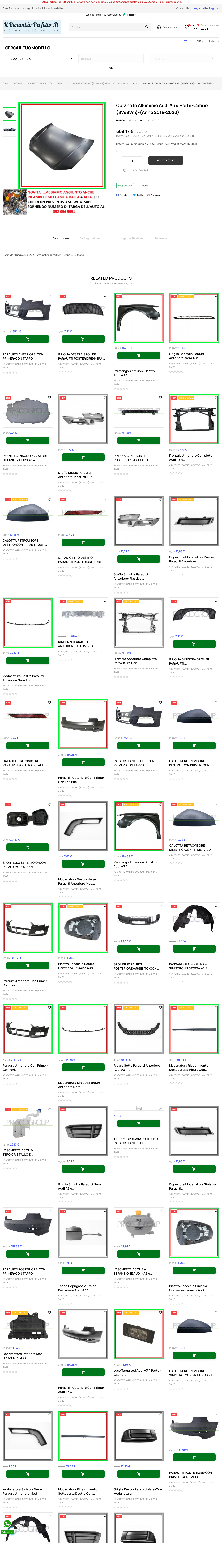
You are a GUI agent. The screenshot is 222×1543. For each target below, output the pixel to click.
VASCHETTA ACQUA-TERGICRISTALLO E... (18, 1152)
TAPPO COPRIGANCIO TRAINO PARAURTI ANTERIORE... (136, 1141)
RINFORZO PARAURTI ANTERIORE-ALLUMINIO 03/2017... (75, 644)
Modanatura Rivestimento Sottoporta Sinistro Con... (188, 1067)
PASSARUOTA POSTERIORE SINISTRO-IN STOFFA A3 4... (189, 966)
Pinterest (155, 195)
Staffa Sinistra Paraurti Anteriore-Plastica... (131, 576)
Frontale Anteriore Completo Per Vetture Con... (135, 661)
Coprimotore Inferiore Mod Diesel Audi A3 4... (23, 1356)
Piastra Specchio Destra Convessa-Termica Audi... (77, 966)
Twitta (140, 195)
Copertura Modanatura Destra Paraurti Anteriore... (191, 559)
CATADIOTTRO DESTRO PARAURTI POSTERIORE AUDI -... (81, 560)
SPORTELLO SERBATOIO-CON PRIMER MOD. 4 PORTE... (24, 864)
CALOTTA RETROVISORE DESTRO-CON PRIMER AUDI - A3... (24, 542)
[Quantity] (132, 161)
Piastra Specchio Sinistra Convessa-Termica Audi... (188, 1288)
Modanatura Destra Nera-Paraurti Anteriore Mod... (77, 881)
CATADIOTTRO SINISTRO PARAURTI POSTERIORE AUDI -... (26, 763)
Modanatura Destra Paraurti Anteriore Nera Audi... (23, 678)
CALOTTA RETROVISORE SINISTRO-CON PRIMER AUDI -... (192, 847)
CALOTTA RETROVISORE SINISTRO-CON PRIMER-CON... (191, 1373)
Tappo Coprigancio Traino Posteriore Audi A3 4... (77, 1288)
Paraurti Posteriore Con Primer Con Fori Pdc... (81, 779)
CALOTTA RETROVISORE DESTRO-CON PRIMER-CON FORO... (189, 763)
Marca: (121, 120)
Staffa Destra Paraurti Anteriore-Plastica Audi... (77, 474)
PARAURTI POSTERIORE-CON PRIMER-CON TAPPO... (24, 1271)
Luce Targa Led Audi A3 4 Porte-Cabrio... (137, 1372)
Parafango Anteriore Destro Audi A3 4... (134, 373)
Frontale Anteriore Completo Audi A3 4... (190, 457)
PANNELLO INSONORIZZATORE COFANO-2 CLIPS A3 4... (25, 458)
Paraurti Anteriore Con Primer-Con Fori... (25, 983)
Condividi (125, 195)
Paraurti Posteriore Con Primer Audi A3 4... (81, 1389)
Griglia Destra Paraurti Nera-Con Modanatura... (138, 1491)
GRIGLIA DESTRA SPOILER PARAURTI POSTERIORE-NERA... (81, 356)
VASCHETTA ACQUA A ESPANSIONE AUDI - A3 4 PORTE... (132, 1271)
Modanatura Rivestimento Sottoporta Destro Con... (77, 1491)
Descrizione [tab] (61, 238)
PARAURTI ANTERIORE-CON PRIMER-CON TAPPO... (23, 356)
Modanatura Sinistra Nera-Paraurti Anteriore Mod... (22, 1491)
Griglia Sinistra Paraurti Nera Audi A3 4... (79, 1186)
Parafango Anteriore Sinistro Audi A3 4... (135, 864)
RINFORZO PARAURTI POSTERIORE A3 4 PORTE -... (134, 458)
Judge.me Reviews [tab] (130, 238)
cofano (131, 120)
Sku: (142, 120)
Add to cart (166, 160)
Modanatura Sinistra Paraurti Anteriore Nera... (79, 1084)
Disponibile (125, 185)
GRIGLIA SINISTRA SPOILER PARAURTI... (189, 661)
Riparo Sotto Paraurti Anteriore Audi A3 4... (137, 1067)
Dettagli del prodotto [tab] (93, 238)
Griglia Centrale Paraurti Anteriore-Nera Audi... (187, 356)
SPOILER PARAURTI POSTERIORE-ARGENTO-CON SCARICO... (135, 966)
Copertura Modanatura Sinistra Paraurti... (192, 1186)
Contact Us (182, 8)
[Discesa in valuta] (200, 41)
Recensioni (161, 238)
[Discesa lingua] (214, 41)
